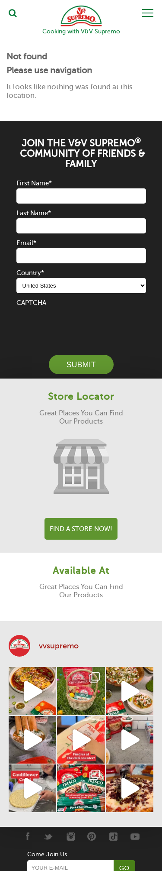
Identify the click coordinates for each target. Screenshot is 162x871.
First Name (34, 183)
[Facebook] (27, 836)
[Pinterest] (91, 836)
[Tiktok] (113, 836)
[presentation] (82, 325)
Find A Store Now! (81, 528)
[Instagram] (70, 836)
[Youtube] (135, 836)
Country (30, 272)
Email (26, 243)
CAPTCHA (31, 302)
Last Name (33, 213)
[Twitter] (48, 836)
